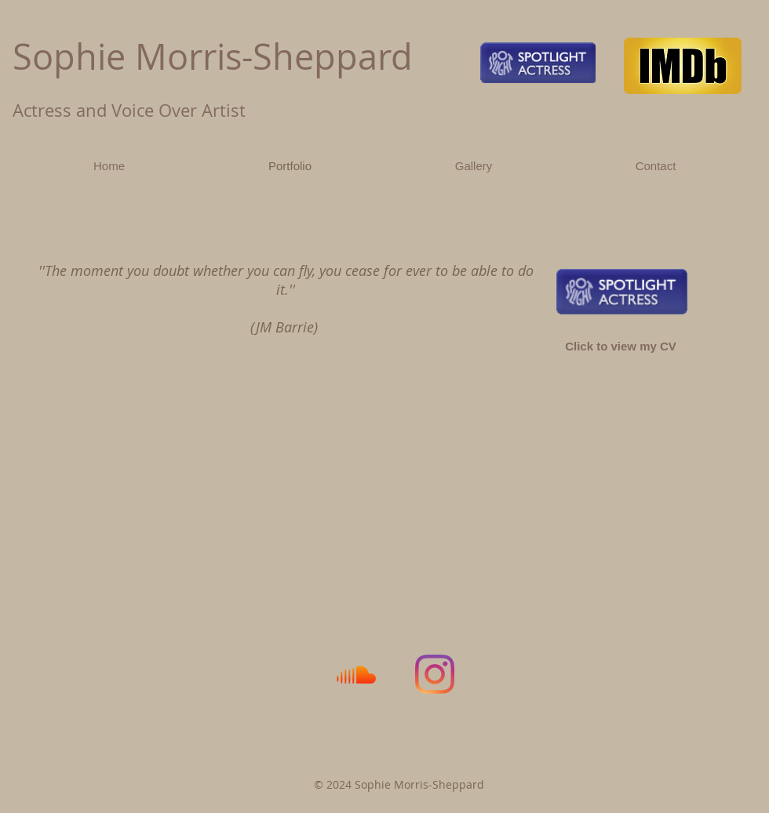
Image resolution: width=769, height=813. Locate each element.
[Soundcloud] (356, 674)
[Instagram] (434, 674)
